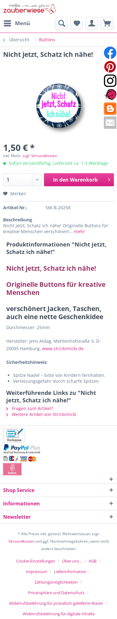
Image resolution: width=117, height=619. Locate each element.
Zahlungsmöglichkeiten (56, 582)
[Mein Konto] (91, 23)
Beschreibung (17, 220)
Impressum (36, 571)
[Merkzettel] (76, 23)
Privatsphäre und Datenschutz (56, 592)
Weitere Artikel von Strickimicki (41, 414)
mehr (79, 231)
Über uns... (72, 561)
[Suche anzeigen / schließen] (61, 23)
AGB (92, 561)
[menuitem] (16, 23)
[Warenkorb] (107, 23)
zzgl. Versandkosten (39, 155)
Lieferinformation (70, 571)
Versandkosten (21, 541)
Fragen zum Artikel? (29, 408)
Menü (17, 22)
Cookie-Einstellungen (35, 561)
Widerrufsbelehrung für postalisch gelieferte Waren (56, 603)
